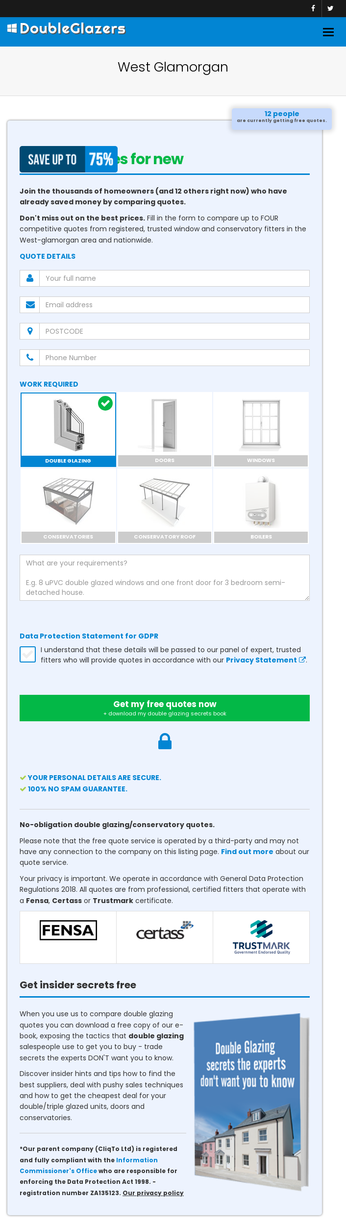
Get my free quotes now (164, 708)
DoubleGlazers (66, 28)
